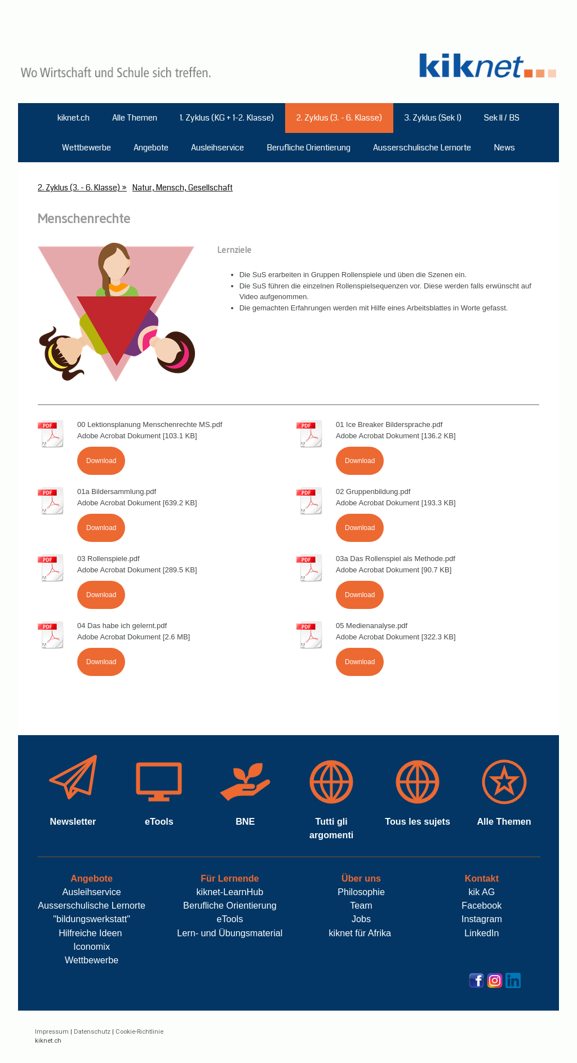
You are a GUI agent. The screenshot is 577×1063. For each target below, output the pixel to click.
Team (361, 905)
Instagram (481, 919)
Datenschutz (92, 1031)
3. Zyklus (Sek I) (433, 118)
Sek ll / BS (502, 118)
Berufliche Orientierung (308, 147)
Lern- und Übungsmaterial (229, 933)
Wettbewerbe (86, 147)
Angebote (151, 147)
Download (101, 461)
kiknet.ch (73, 118)
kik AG (482, 892)
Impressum (52, 1031)
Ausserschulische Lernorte (422, 147)
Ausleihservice (217, 147)
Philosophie (361, 892)
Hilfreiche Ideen (90, 933)
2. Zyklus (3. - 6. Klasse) (339, 118)
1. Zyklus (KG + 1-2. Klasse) (227, 118)
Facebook (481, 905)
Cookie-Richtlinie (139, 1031)
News (504, 147)
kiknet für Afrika (361, 933)
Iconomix (91, 946)
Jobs (361, 919)
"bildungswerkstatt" (91, 919)
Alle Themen (134, 118)
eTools (229, 919)
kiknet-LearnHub (229, 892)
